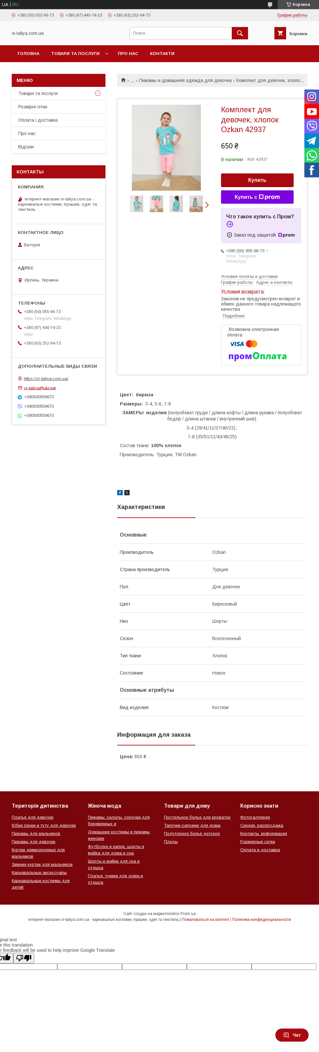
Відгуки (26, 146)
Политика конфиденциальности (261, 919)
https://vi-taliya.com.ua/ (46, 378)
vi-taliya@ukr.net (40, 387)
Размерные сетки (257, 841)
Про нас (128, 53)
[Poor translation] (23, 958)
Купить (257, 180)
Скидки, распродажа (261, 825)
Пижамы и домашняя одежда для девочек (185, 80)
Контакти (162, 53)
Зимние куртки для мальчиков (42, 864)
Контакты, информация (263, 833)
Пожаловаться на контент (205, 919)
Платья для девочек (32, 817)
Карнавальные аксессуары (39, 872)
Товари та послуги (75, 53)
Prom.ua (188, 913)
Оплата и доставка (260, 849)
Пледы (171, 841)
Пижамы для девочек (33, 841)
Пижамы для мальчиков (36, 833)
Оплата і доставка (38, 120)
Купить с (257, 197)
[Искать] (240, 33)
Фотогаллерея (255, 817)
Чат (292, 1035)
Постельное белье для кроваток (197, 817)
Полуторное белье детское (192, 833)
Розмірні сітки (32, 106)
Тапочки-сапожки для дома (192, 825)
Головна (28, 53)
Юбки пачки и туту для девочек (44, 825)
